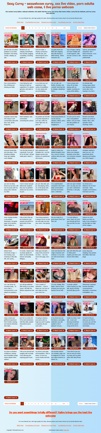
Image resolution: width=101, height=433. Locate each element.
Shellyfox (7, 234)
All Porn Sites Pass (78, 22)
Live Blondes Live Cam (64, 22)
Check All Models (11, 28)
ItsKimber (86, 234)
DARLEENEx (8, 100)
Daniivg (6, 301)
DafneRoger (39, 234)
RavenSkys (8, 200)
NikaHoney (54, 133)
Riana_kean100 (72, 335)
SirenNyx (70, 267)
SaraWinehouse (25, 200)
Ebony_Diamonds (25, 167)
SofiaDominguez (56, 200)
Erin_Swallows (56, 33)
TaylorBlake (86, 66)
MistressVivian (87, 100)
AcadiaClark (39, 200)
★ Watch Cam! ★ (11, 62)
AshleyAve (54, 100)
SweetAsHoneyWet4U (74, 33)
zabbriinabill (40, 301)
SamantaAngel (56, 234)
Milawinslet (70, 301)
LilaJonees (54, 335)
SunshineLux (55, 167)
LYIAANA (86, 167)
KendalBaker (71, 100)
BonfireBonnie (24, 66)
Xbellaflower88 (9, 267)
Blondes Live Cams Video (48, 22)
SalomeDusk (8, 335)
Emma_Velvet (40, 66)
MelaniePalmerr (41, 335)
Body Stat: (11, 46)
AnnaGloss (7, 133)
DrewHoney (8, 167)
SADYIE (85, 200)
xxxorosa (23, 33)
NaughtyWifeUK (41, 33)
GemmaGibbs (87, 335)
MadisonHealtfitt (41, 167)
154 (64, 28)
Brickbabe (70, 66)
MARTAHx (23, 267)
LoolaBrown (24, 335)
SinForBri (70, 133)
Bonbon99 (54, 66)
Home (80, 28)
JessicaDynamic (88, 33)
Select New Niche (90, 28)
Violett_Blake (8, 368)
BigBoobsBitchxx (73, 234)
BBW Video (20, 22)
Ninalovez (7, 66)
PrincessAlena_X (56, 267)
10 (52, 28)
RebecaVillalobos (41, 267)
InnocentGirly (40, 100)
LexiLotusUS (8, 33)
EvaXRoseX (24, 133)
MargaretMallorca (88, 301)
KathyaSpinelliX (25, 301)
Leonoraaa (23, 100)
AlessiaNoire (71, 167)
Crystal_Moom (71, 200)
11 (56, 28)
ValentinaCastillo (41, 133)
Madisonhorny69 (56, 301)
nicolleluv (86, 133)
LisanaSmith (24, 234)
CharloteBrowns (88, 267)
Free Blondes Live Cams (32, 22)
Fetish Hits (66, 430)
